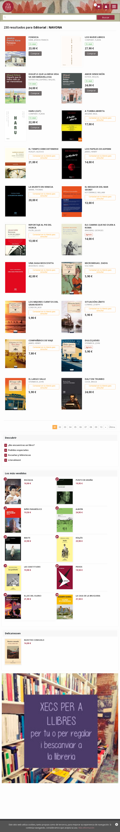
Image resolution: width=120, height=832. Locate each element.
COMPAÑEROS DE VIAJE (41, 340)
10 (101, 427)
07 (85, 427)
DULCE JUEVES (92, 340)
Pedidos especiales (18, 450)
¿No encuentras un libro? (21, 445)
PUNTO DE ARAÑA (84, 480)
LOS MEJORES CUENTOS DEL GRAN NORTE (43, 303)
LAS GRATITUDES (32, 566)
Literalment (14, 460)
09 (96, 427)
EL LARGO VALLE (37, 378)
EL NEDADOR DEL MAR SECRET (96, 188)
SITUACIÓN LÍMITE (95, 301)
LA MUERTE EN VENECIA (41, 186)
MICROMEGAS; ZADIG (96, 263)
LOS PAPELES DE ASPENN (98, 148)
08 (91, 427)
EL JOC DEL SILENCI (32, 595)
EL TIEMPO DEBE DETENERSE (43, 148)
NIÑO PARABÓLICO (33, 509)
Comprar (35, 53)
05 (75, 427)
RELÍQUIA (28, 480)
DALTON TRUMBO (94, 378)
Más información (86, 827)
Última (112, 427)
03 (65, 427)
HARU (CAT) (35, 110)
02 (60, 427)
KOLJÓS (79, 538)
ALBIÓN (79, 509)
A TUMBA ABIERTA (95, 110)
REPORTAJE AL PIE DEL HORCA (40, 226)
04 (70, 427)
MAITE (27, 538)
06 (80, 427)
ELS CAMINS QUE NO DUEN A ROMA (100, 226)
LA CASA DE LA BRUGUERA (88, 595)
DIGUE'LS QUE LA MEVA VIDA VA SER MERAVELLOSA (44, 75)
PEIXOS (79, 566)
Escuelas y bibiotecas (19, 455)
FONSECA (34, 37)
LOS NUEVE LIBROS (95, 37)
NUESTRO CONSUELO (34, 640)
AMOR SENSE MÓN (95, 74)
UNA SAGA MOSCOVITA (41, 263)
